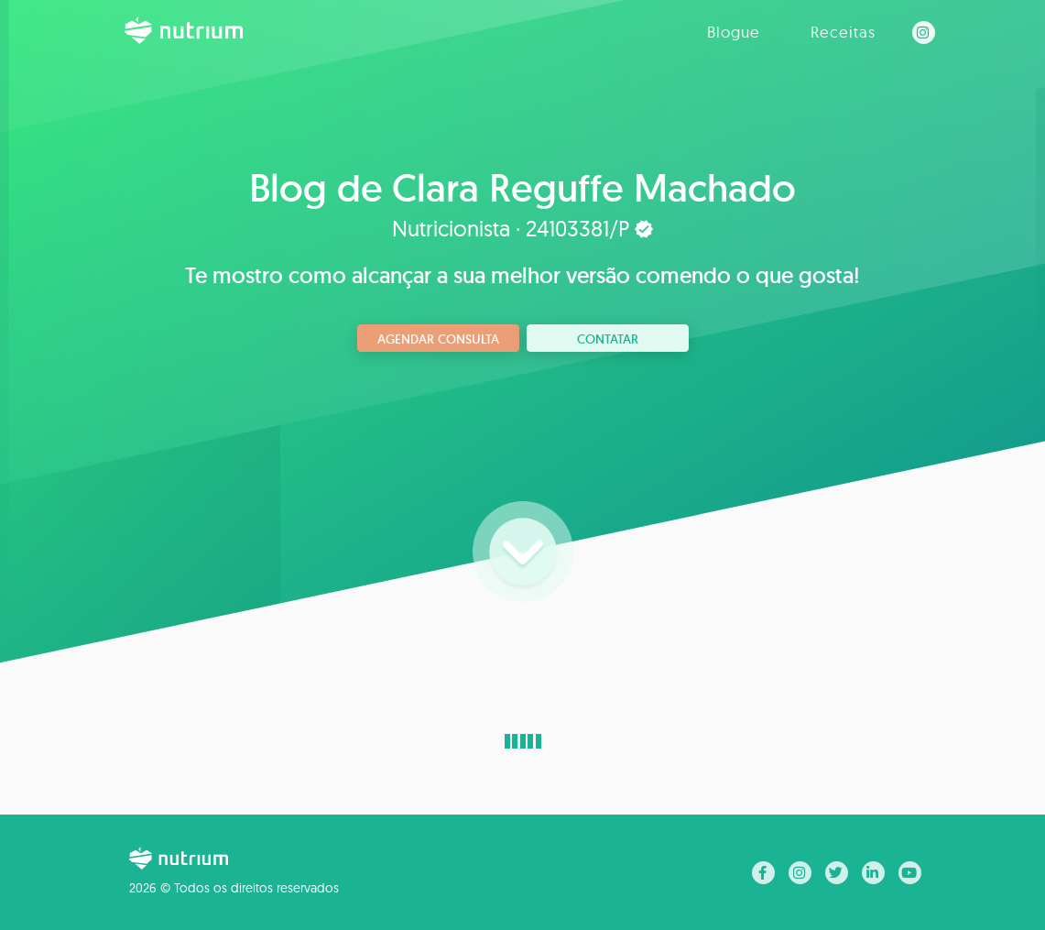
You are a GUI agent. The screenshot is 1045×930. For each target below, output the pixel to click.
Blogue (733, 31)
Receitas (843, 31)
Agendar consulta (438, 339)
